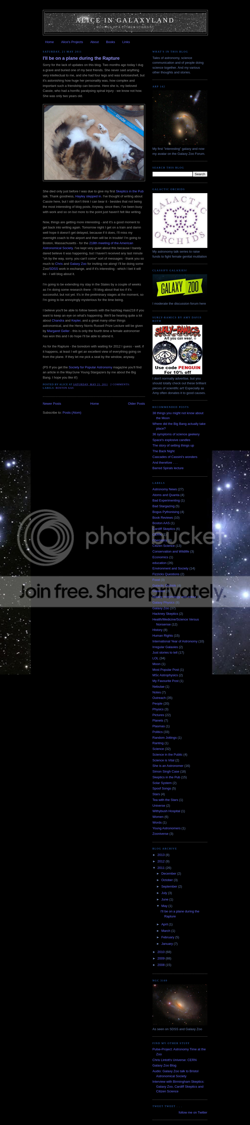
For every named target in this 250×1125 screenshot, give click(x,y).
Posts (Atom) (72, 412)
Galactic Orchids (164, 585)
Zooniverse (160, 834)
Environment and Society (171, 568)
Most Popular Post (166, 670)
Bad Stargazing (164, 506)
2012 (162, 861)
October (167, 880)
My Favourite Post (166, 681)
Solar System (162, 783)
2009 (162, 958)
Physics (158, 709)
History (158, 630)
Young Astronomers (167, 828)
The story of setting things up (173, 445)
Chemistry (160, 540)
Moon (157, 664)
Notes (157, 692)
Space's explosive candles (171, 440)
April (165, 924)
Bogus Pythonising (166, 512)
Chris (59, 264)
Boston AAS (65, 388)
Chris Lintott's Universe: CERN (175, 1060)
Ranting (158, 743)
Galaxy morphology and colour (174, 597)
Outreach (159, 698)
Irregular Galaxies (165, 647)
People (158, 703)
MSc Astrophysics (165, 675)
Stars (156, 794)
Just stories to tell (165, 652)
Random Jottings (165, 737)
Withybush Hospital (166, 811)
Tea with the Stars (165, 800)
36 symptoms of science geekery (176, 434)
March (166, 931)
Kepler (76, 320)
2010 (162, 952)
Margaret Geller (58, 331)
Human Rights (163, 635)
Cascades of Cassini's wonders (175, 457)
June (165, 899)
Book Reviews (163, 517)
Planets (158, 720)
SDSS (53, 269)
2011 (162, 868)
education (160, 563)
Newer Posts (52, 403)
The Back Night (164, 451)
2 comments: (120, 384)
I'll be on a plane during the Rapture (81, 58)
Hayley (80, 196)
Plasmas (159, 726)
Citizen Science (164, 546)
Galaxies (159, 591)
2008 (162, 965)
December (169, 873)
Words (157, 822)
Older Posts (136, 403)
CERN (157, 534)
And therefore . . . (165, 462)
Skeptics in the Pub (130, 191)
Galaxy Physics (164, 602)
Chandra (58, 320)
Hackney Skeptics (165, 614)
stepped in (93, 196)
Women (158, 817)
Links (126, 42)
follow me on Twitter (193, 1112)
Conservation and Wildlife (171, 551)
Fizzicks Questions (166, 574)
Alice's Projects (72, 42)
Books (110, 42)
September (169, 886)
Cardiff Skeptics (164, 529)
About (94, 42)
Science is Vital (163, 760)
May (164, 906)
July (164, 893)
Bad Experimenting (166, 500)
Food (156, 580)
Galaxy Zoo (78, 264)
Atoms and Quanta (166, 495)
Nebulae (159, 686)
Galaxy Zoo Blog (164, 1065)
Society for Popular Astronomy (90, 367)
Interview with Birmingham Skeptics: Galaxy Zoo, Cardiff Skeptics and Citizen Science (178, 1086)
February (168, 937)
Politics (158, 732)
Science (158, 749)
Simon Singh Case (166, 771)
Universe (159, 805)
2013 (162, 855)
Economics (160, 557)
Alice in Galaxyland (125, 20)
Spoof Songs (162, 788)
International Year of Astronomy (175, 641)
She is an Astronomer (168, 766)
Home (49, 42)
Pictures (158, 715)
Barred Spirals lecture (168, 468)
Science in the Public (168, 754)
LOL (156, 658)
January (167, 944)
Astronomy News (165, 489)
